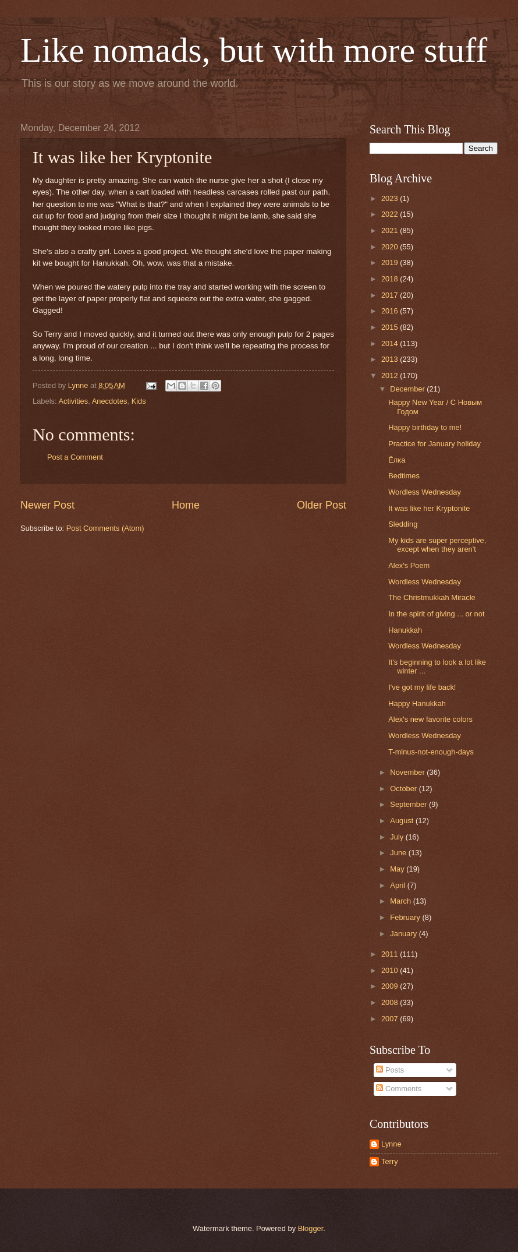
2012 (390, 375)
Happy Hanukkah (417, 703)
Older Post (321, 505)
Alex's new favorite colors (430, 719)
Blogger (311, 1228)
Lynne (391, 1144)
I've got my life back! (422, 687)
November (408, 772)
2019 (390, 262)
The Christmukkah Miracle (432, 597)
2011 (390, 954)
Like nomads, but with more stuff (253, 50)
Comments (398, 1088)
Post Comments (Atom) (105, 528)
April (398, 885)
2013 (390, 359)
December (408, 389)
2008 (390, 1002)
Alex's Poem (409, 565)
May (398, 869)
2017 (390, 295)
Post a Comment (75, 457)
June (399, 852)
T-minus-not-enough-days (431, 751)
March (401, 901)
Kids (139, 401)
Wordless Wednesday (424, 492)
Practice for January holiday (434, 443)
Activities (73, 401)
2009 (390, 986)
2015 (390, 327)
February (406, 917)
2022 (390, 214)
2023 (390, 198)
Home (186, 505)
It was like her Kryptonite (429, 508)
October (404, 788)
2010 (390, 970)
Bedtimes (404, 475)
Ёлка (396, 460)
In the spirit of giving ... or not (436, 613)
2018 (390, 278)
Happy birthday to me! (425, 427)
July (397, 837)
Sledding (402, 524)
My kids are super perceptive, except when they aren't (437, 544)
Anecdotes (109, 401)
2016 (390, 310)
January (404, 933)
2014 (390, 343)
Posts (390, 1070)
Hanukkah (405, 630)
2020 (390, 246)
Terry (389, 1161)
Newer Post (47, 505)
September (409, 804)
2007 (390, 1018)
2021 (390, 230)
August (403, 820)
